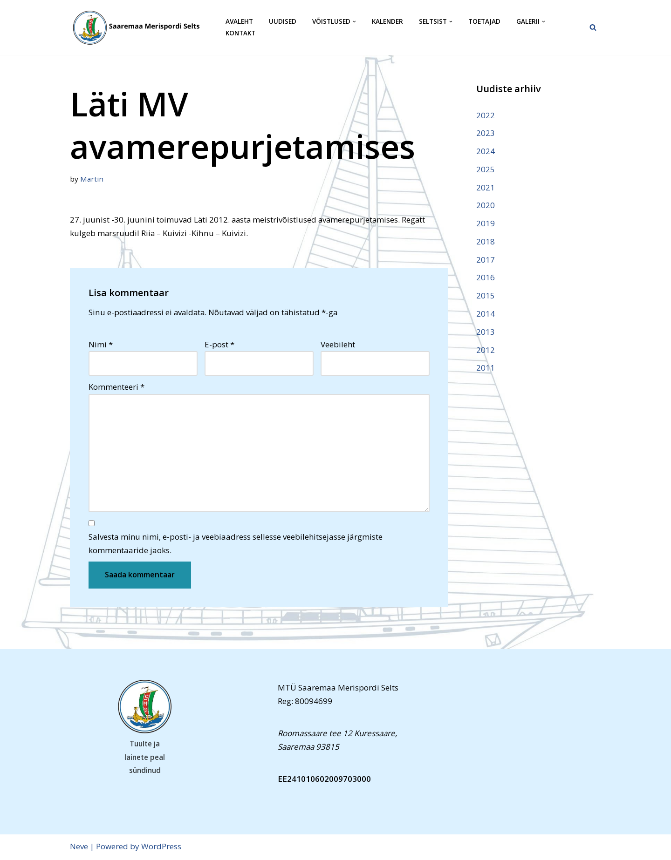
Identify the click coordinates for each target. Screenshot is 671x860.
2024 (485, 151)
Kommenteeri (116, 387)
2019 (485, 223)
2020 (485, 205)
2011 (485, 368)
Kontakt (240, 33)
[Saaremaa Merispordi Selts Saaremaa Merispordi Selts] (140, 27)
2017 (485, 260)
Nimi (101, 344)
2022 (485, 115)
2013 (485, 332)
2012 (485, 350)
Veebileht (338, 344)
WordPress (161, 847)
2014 (485, 314)
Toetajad (484, 21)
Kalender (387, 21)
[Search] (592, 27)
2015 (485, 296)
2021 (485, 187)
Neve (79, 847)
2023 (485, 133)
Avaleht (239, 21)
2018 (485, 242)
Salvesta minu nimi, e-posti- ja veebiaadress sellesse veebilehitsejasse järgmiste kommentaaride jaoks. (236, 544)
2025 (485, 169)
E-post (219, 344)
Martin (91, 178)
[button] (354, 21)
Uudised (282, 21)
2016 (485, 278)
